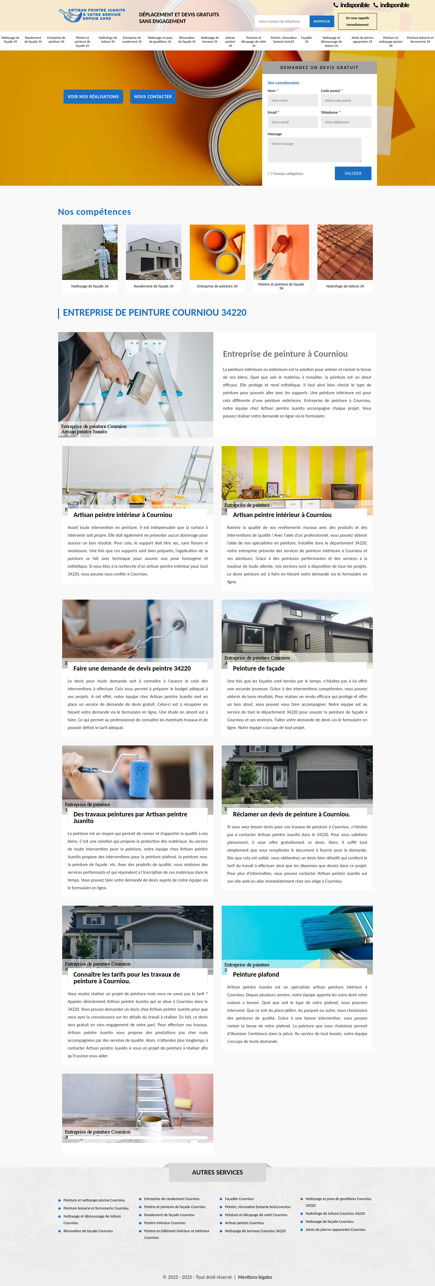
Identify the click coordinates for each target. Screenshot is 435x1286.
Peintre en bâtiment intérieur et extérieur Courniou (176, 1234)
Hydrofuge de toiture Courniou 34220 (335, 1213)
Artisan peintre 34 (230, 42)
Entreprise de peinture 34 (56, 40)
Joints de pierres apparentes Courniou (335, 1229)
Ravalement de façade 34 (33, 40)
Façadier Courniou (239, 1198)
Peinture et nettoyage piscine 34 (391, 42)
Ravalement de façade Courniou (169, 1215)
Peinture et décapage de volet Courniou (256, 1215)
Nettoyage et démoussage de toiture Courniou (92, 1219)
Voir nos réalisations (93, 96)
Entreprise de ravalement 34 (132, 40)
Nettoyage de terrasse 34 (210, 40)
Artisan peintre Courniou (244, 1223)
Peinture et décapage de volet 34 (253, 42)
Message (275, 134)
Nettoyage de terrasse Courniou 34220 (255, 1231)
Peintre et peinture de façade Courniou (175, 1206)
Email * (273, 112)
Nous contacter (153, 96)
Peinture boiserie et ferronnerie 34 (420, 40)
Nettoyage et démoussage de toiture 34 (331, 42)
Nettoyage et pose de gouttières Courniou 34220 (338, 1202)
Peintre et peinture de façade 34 (82, 42)
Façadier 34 (306, 40)
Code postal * (332, 90)
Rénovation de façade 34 (187, 40)
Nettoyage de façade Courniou (329, 1221)
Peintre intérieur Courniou (165, 1223)
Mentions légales (255, 1277)
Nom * (273, 90)
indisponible (351, 5)
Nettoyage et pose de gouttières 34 (160, 40)
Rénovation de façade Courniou (88, 1231)
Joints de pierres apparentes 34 (362, 40)
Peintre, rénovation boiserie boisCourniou (258, 1206)
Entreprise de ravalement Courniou (171, 1198)
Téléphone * (331, 112)
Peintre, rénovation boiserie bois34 (284, 40)
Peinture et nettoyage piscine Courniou (94, 1200)
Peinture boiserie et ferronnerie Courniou (96, 1208)
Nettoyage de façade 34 (10, 40)
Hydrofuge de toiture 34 (108, 40)
